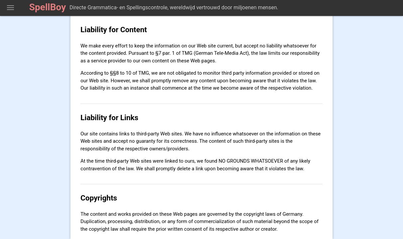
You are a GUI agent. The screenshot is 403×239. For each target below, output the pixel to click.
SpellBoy (47, 7)
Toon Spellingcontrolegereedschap (10, 8)
